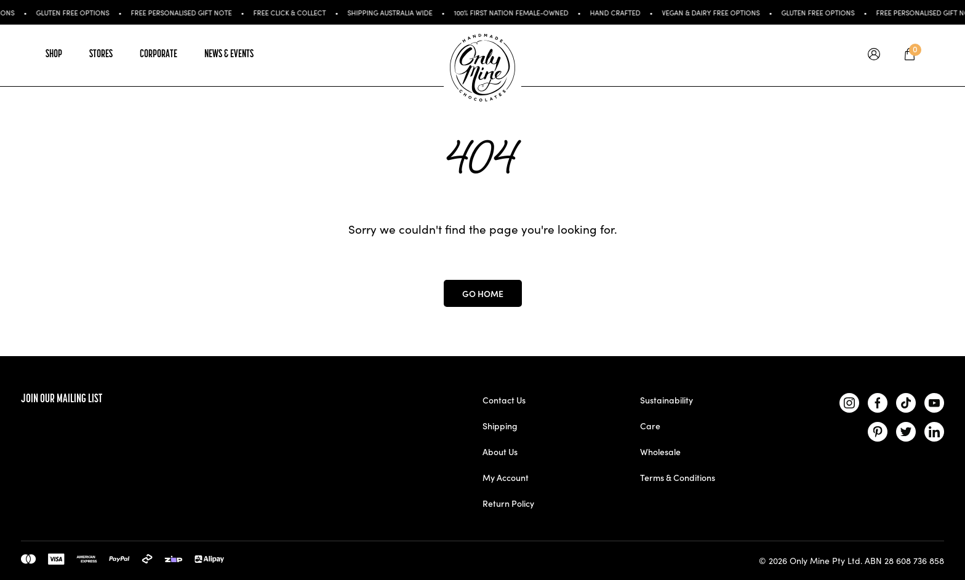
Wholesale (660, 451)
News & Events (229, 54)
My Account (505, 477)
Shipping (500, 425)
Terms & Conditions (677, 477)
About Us (500, 451)
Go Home (482, 293)
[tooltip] (874, 55)
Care (650, 425)
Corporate (158, 54)
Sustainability (666, 400)
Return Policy (508, 503)
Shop (54, 54)
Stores (101, 54)
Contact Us (504, 400)
